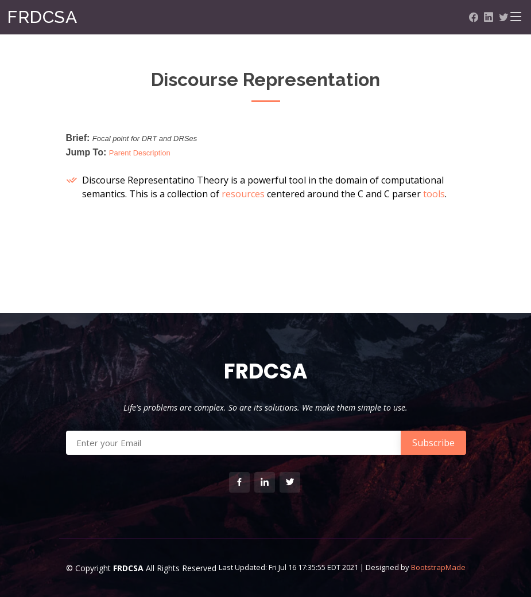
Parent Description (139, 153)
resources (243, 194)
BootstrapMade (438, 567)
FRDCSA (42, 17)
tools (434, 194)
